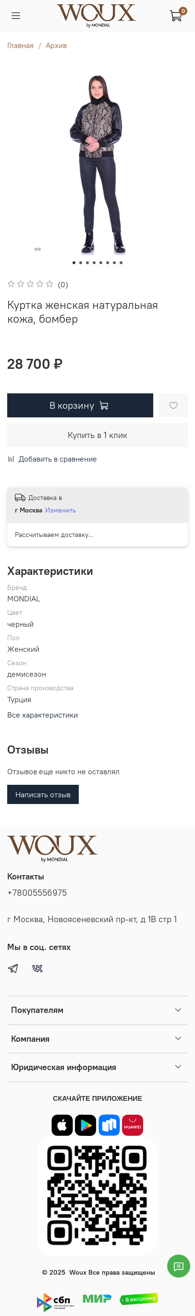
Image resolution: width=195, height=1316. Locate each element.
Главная (20, 45)
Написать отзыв (43, 794)
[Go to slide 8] (121, 262)
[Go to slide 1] (74, 262)
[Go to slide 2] (80, 262)
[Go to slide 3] (87, 262)
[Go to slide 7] (114, 262)
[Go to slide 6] (107, 262)
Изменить (60, 510)
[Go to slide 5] (100, 262)
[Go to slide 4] (94, 262)
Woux (77, 1272)
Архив (56, 45)
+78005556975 (37, 893)
